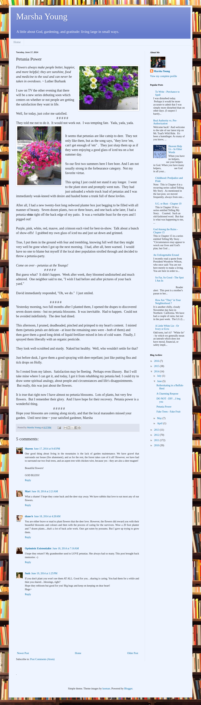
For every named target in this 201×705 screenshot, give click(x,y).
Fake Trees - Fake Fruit (168, 411)
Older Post (132, 653)
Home (17, 42)
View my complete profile (163, 76)
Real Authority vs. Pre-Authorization (165, 122)
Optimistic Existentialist (38, 548)
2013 (157, 429)
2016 (157, 361)
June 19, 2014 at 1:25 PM (44, 573)
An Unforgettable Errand (166, 255)
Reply (28, 480)
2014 (157, 371)
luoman (106, 688)
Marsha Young (42, 16)
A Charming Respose (167, 393)
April (160, 423)
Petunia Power (163, 406)
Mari (27, 491)
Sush (27, 573)
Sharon (29, 448)
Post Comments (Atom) (42, 659)
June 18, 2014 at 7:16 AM (65, 548)
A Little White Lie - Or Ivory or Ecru (167, 327)
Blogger (128, 688)
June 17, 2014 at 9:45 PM (47, 448)
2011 (157, 440)
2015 (157, 366)
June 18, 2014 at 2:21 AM (45, 491)
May (159, 418)
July (159, 376)
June (159, 381)
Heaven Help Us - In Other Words (175, 149)
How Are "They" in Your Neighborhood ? (168, 302)
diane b (29, 516)
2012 (157, 435)
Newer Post (23, 653)
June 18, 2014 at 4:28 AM (47, 516)
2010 (157, 445)
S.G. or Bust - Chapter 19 (168, 203)
